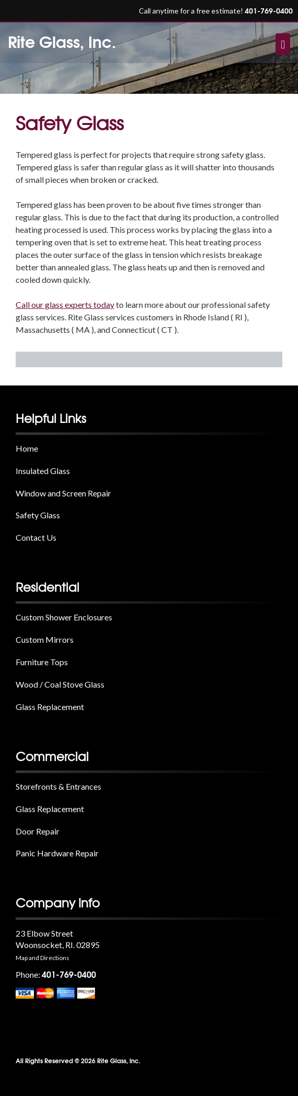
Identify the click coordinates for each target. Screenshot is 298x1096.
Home (27, 448)
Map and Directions (42, 958)
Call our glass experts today (65, 304)
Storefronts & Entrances (58, 786)
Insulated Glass (43, 471)
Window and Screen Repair (63, 493)
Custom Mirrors (45, 639)
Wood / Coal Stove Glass (60, 684)
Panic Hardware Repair (57, 853)
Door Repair (37, 831)
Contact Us (36, 537)
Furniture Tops (42, 662)
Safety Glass (38, 515)
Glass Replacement (50, 707)
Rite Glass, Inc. (62, 41)
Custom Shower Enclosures (64, 617)
